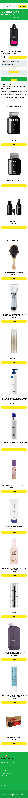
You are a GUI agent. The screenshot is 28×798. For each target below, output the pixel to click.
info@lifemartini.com (4, 1)
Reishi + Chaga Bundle (14, 221)
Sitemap (14, 795)
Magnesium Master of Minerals (14, 180)
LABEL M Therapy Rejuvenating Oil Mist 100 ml (14, 485)
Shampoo (18, 86)
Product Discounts (7, 63)
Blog (4, 778)
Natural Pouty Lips (7, 773)
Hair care (14, 86)
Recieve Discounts (14, 72)
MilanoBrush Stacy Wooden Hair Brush (14, 273)
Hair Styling (8, 86)
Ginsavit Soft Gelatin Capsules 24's (14, 738)
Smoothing (22, 86)
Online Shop (22, 6)
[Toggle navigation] (2, 6)
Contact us (7, 794)
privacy (12, 73)
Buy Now (18, 57)
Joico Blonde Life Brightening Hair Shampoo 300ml (14, 357)
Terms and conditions (15, 794)
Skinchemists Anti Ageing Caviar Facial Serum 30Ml (14, 611)
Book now (14, 80)
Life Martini (5, 770)
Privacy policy (23, 794)
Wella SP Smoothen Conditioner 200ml (14, 526)
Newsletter (5, 66)
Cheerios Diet (6, 775)
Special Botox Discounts (8, 64)
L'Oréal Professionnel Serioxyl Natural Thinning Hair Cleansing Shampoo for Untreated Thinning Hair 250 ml (14, 400)
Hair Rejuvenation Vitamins (14, 139)
